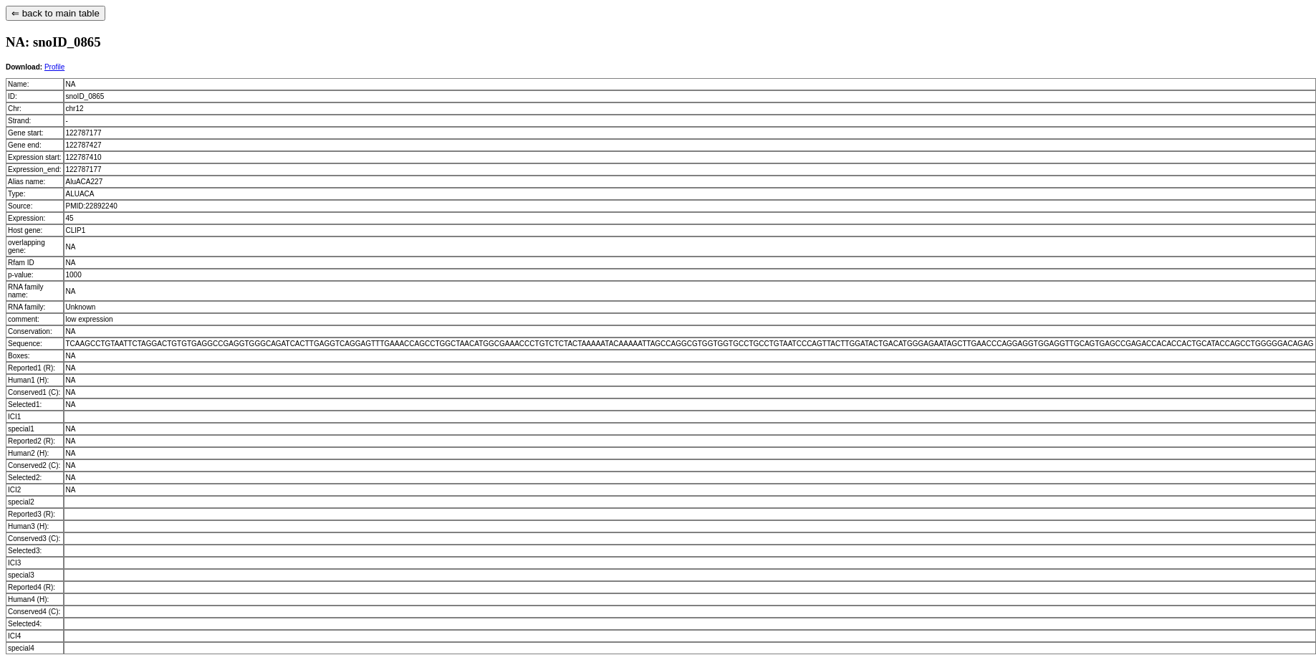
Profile (54, 67)
